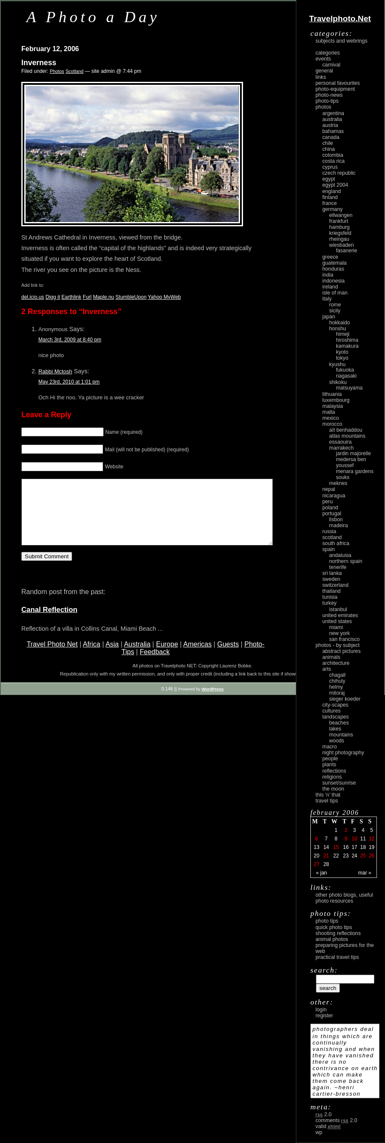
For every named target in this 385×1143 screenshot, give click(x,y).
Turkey (329, 603)
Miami (336, 627)
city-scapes (335, 705)
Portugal (331, 514)
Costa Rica (333, 161)
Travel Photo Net (52, 657)
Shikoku (338, 382)
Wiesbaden (341, 245)
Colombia (332, 155)
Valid (328, 1126)
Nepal (328, 489)
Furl (87, 297)
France (329, 203)
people (330, 759)
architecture (336, 663)
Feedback (155, 664)
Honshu (337, 329)
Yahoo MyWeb (164, 297)
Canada (330, 137)
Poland (330, 508)
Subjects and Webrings (342, 41)
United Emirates (340, 615)
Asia (112, 657)
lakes (335, 729)
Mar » (364, 873)
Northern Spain (345, 561)
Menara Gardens (354, 471)
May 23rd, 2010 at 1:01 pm (68, 382)
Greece (330, 257)
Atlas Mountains (347, 436)
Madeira (338, 525)
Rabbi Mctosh (55, 371)
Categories (328, 53)
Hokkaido (339, 323)
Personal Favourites (338, 83)
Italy (327, 299)
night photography (343, 753)
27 (316, 864)
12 (371, 839)
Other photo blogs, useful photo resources (344, 898)
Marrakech (341, 448)
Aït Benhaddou (345, 430)
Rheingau (339, 239)
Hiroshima (347, 340)
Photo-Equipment (335, 89)
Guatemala (334, 263)
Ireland (330, 287)
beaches (339, 723)
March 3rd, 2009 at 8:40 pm (69, 340)
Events (323, 59)
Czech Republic (339, 173)
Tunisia (329, 597)
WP (319, 1132)
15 (336, 847)
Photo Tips (327, 921)
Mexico (330, 418)
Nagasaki (346, 376)
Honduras (333, 269)
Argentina (333, 113)
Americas (197, 657)
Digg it (53, 297)
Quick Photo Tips (334, 927)
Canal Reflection (49, 622)
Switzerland (335, 585)
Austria (330, 125)
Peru (327, 502)
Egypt (328, 179)
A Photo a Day (93, 17)
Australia (137, 657)
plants (329, 765)
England (331, 191)
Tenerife (338, 567)
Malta (328, 412)
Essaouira (340, 442)
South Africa (335, 543)
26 (371, 856)
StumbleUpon (131, 297)
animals (331, 657)
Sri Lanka (332, 573)
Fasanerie (346, 251)
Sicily (334, 311)
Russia (329, 531)
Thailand (331, 591)
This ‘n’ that (328, 795)
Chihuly (337, 681)
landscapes (335, 717)
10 (354, 839)
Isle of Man (334, 293)
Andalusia (340, 555)
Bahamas (333, 131)
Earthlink (71, 297)
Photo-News (329, 95)
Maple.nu (103, 297)
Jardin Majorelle (353, 453)
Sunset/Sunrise (339, 783)
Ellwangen (341, 215)
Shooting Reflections (338, 933)
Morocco (332, 424)
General (324, 71)
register (324, 1016)
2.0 (324, 1114)
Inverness (38, 62)
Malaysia (332, 406)
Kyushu (337, 364)
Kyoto (342, 352)
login (321, 1010)
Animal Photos (332, 939)
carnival (331, 65)
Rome (335, 305)
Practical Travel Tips (337, 957)
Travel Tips (327, 801)
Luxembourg (336, 400)
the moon (333, 789)
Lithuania (332, 394)
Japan (328, 317)
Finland (330, 197)
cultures (331, 711)
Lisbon (336, 519)
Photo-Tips (327, 101)
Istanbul (338, 609)
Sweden (331, 579)
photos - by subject (337, 645)
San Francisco (344, 639)
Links (321, 77)
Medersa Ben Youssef (351, 462)
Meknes (338, 483)
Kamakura (347, 346)
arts (326, 669)
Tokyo (342, 358)
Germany (332, 209)
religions (332, 777)
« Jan (321, 873)
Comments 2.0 (336, 1120)
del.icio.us (32, 297)
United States (337, 621)
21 (326, 856)
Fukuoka (345, 370)
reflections (334, 771)
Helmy (336, 687)
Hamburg (339, 227)
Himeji (343, 334)
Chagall (337, 675)
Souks (343, 477)
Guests (228, 657)
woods (336, 741)
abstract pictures (341, 651)
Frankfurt (338, 221)
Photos (57, 71)
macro (329, 747)
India (327, 275)
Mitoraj (336, 693)
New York (339, 633)
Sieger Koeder (345, 699)
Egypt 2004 (335, 185)
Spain (328, 549)
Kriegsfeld (340, 233)
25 (363, 856)
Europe (167, 657)
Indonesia (333, 281)
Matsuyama (349, 388)
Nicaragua (333, 496)
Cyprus (330, 167)
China (328, 149)
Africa (91, 657)
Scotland (75, 71)
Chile (327, 143)
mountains (341, 735)
